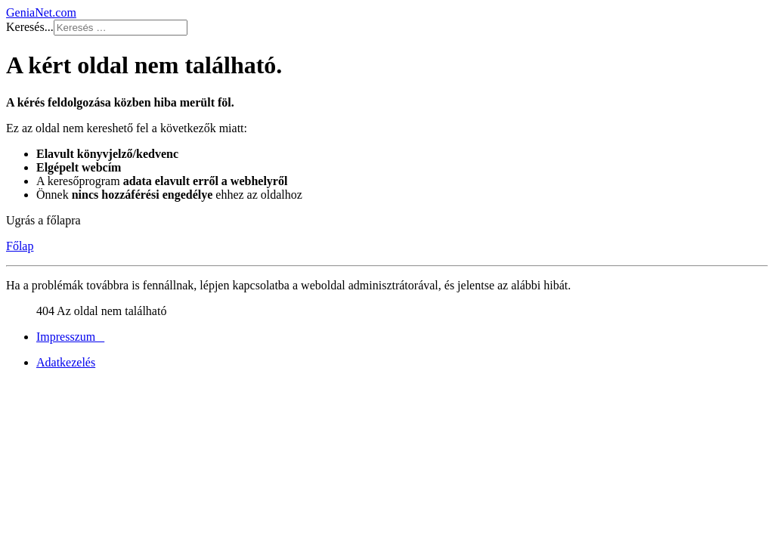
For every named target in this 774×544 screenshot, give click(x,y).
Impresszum (70, 336)
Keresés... (30, 26)
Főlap (19, 246)
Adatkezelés (65, 362)
